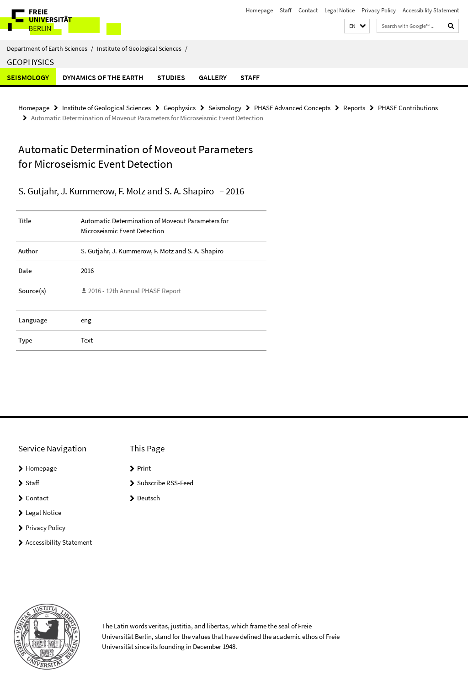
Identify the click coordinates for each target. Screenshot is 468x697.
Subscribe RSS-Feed (165, 482)
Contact (308, 10)
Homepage (259, 10)
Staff (286, 10)
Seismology (28, 77)
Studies (171, 77)
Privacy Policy (379, 10)
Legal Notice (339, 10)
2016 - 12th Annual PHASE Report (134, 290)
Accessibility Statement (431, 10)
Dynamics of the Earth (103, 77)
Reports (354, 107)
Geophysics (30, 61)
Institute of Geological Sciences (142, 48)
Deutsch (148, 497)
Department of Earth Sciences (50, 48)
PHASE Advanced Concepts (292, 107)
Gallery (213, 77)
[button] (357, 26)
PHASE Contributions (408, 107)
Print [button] (144, 468)
